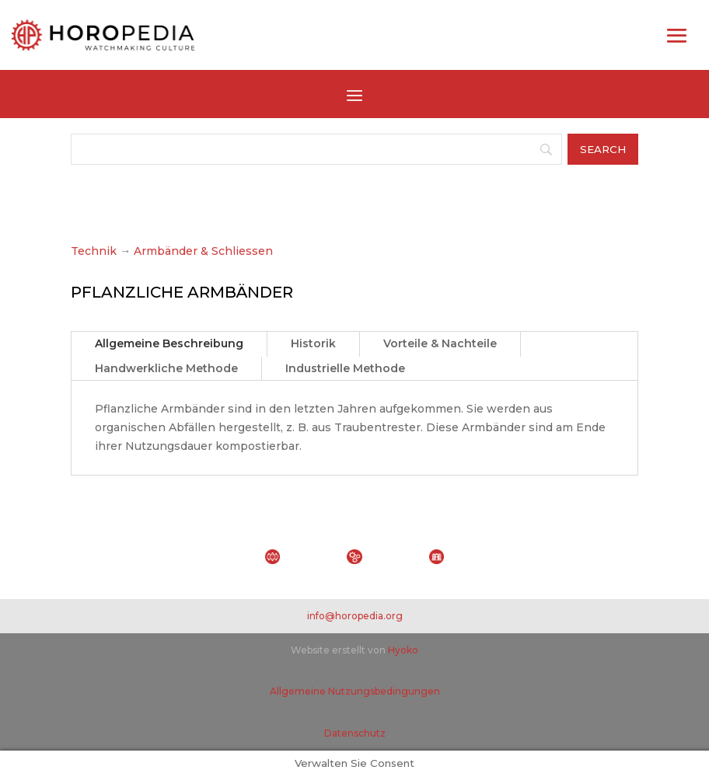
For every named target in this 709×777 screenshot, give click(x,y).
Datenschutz (355, 733)
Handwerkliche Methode (166, 368)
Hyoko (403, 650)
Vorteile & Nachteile (440, 343)
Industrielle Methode (345, 368)
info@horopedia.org (355, 616)
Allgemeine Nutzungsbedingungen (355, 691)
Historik (313, 343)
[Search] (316, 149)
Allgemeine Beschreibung (169, 343)
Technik (94, 251)
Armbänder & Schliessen (203, 251)
